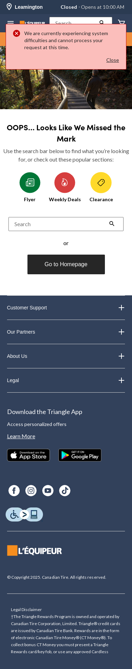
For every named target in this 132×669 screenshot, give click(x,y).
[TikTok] (64, 490)
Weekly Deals (65, 187)
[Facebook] (14, 490)
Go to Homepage (66, 264)
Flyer (29, 187)
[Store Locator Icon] (9, 7)
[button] (81, 23)
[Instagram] (31, 490)
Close (112, 60)
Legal (66, 380)
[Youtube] (48, 490)
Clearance (101, 187)
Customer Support (66, 307)
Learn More (21, 436)
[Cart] (121, 23)
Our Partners (66, 331)
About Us (66, 356)
